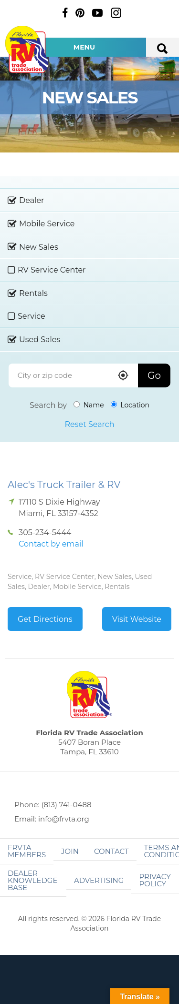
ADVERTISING (99, 880)
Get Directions (45, 619)
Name (89, 405)
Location (130, 405)
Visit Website (136, 619)
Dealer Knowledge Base (32, 880)
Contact (111, 851)
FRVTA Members (27, 851)
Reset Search (89, 424)
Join (70, 851)
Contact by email (51, 543)
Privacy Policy (154, 880)
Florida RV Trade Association (28, 49)
